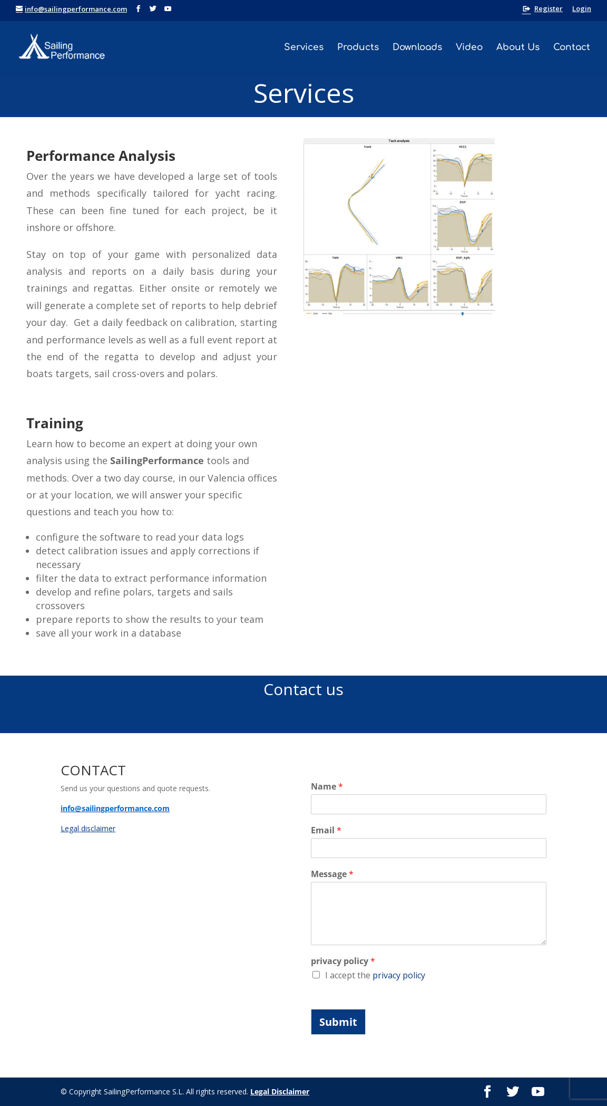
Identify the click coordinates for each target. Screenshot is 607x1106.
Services (304, 48)
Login (581, 9)
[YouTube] (167, 9)
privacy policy (343, 961)
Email (326, 830)
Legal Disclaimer (279, 1091)
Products (358, 48)
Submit (338, 1022)
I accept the (375, 975)
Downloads (417, 48)
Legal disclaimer (88, 828)
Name (327, 786)
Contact (571, 48)
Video (469, 48)
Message (332, 874)
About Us (518, 48)
